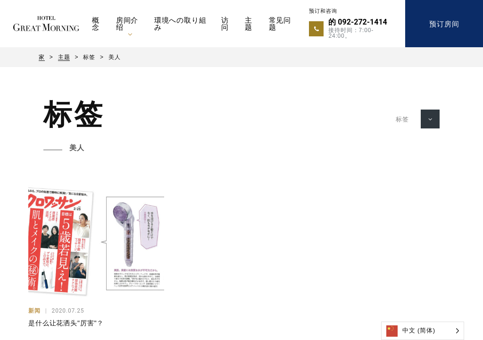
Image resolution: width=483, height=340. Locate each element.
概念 (96, 24)
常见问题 (280, 24)
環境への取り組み (180, 24)
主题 (248, 24)
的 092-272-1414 (357, 21)
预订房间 (444, 24)
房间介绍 (127, 24)
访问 (225, 24)
